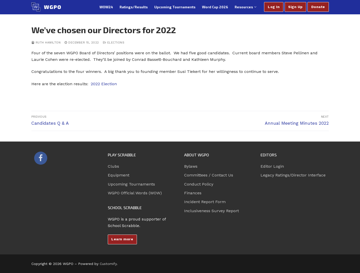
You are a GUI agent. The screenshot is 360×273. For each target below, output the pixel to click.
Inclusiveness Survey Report (211, 210)
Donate (318, 7)
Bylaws (190, 166)
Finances (192, 193)
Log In (274, 7)
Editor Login (272, 166)
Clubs (113, 166)
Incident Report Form (205, 201)
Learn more (122, 239)
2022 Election (104, 83)
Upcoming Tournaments (131, 184)
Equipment (118, 175)
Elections (114, 42)
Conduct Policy (198, 184)
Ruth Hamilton (46, 42)
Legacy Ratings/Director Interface (293, 175)
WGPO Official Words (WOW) (135, 193)
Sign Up (295, 7)
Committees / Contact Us (208, 175)
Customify (108, 264)
